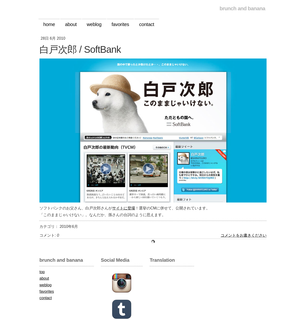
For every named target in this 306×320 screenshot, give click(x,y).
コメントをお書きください (244, 235)
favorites (46, 291)
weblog (45, 285)
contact (45, 298)
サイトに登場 (123, 208)
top (42, 272)
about (44, 278)
